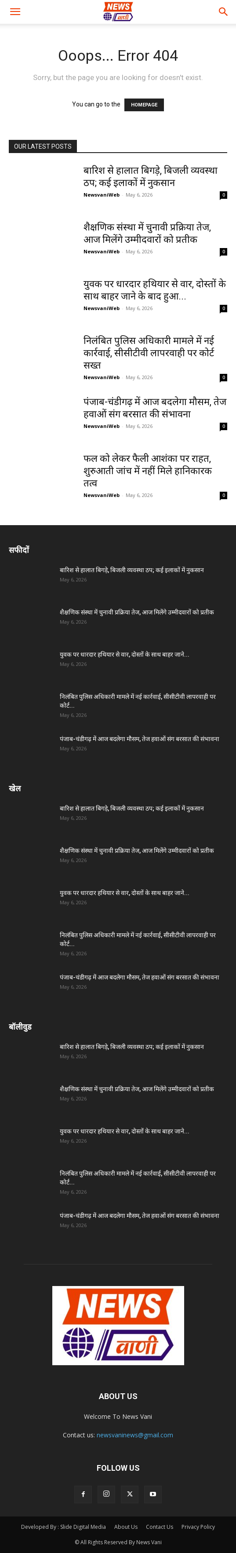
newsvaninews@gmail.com (135, 1435)
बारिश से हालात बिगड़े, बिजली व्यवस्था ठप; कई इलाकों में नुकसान (132, 570)
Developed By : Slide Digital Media (63, 1527)
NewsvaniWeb (102, 194)
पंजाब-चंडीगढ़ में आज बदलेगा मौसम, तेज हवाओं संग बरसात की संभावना (139, 738)
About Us (126, 1527)
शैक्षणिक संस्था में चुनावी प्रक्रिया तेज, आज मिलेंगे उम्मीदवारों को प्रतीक (137, 612)
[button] (15, 12)
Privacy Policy (198, 1527)
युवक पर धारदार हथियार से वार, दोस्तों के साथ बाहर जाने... (124, 654)
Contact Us (159, 1527)
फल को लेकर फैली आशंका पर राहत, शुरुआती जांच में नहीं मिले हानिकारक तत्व (148, 471)
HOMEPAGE (144, 105)
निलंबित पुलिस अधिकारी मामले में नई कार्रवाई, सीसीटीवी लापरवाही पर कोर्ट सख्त (149, 353)
